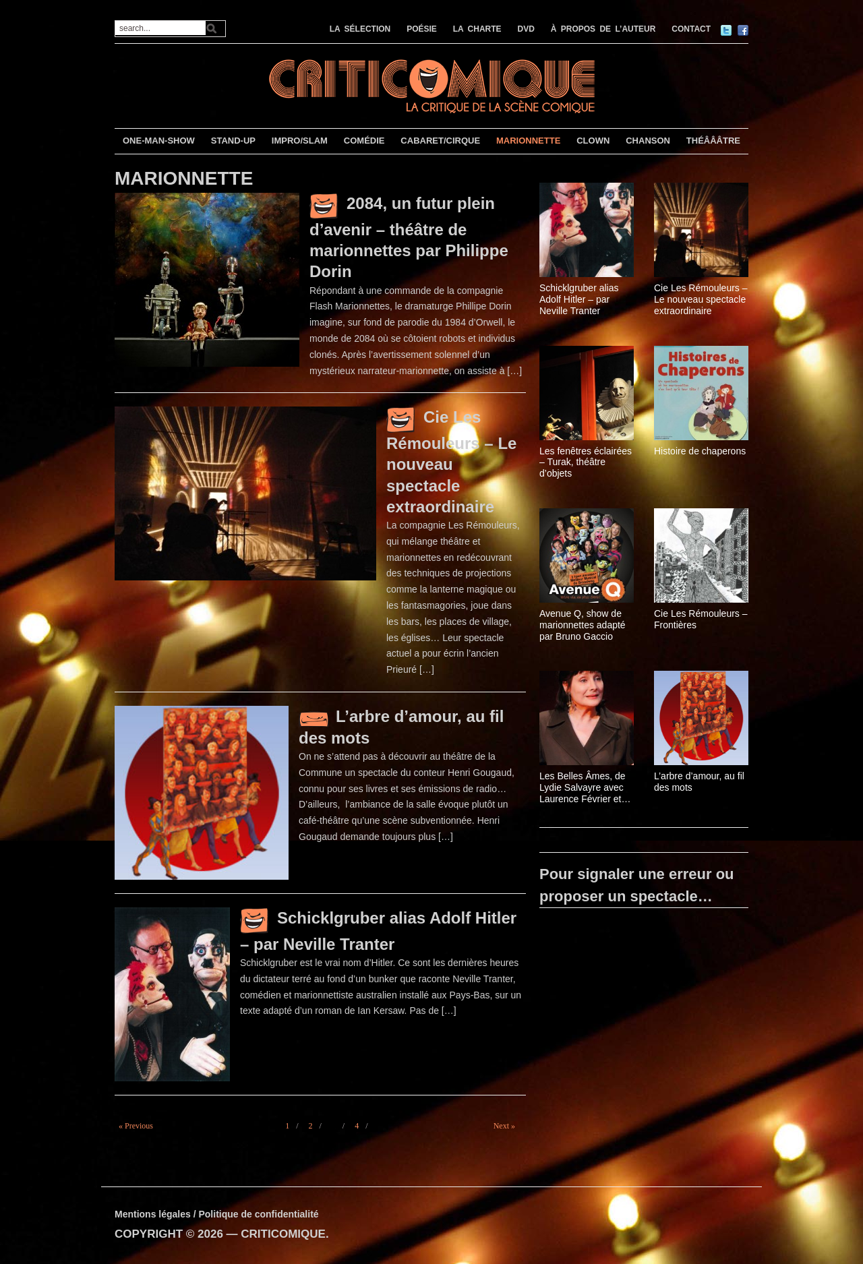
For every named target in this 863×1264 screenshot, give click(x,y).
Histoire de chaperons (700, 451)
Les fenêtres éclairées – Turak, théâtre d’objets (585, 462)
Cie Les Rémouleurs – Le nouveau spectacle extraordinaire (451, 461)
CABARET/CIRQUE (440, 141)
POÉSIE (422, 29)
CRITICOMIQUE (283, 1234)
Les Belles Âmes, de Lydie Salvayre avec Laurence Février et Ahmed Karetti (582, 787)
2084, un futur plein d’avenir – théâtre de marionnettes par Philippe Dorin (408, 237)
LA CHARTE (477, 29)
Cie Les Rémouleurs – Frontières (701, 619)
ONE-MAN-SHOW (159, 141)
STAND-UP (233, 141)
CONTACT (691, 29)
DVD (526, 29)
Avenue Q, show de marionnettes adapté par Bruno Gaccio (582, 625)
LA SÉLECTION (360, 29)
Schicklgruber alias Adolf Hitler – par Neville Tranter (579, 299)
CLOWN (592, 141)
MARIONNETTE (528, 141)
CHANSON (648, 141)
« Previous (136, 1126)
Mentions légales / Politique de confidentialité (217, 1214)
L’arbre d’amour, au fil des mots (699, 782)
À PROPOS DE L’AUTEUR (603, 29)
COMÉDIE (364, 141)
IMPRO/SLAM (300, 141)
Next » (504, 1126)
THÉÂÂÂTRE (713, 141)
